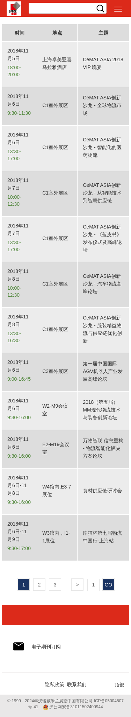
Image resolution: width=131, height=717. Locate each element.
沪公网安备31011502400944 (73, 706)
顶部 (119, 685)
